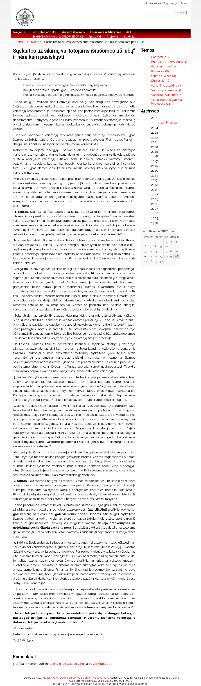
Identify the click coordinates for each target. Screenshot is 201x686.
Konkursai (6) (160, 71)
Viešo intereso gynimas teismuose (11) (167, 101)
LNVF (20, 42)
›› (173, 231)
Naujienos (34, 42)
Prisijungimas (153, 3)
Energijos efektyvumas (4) (169, 61)
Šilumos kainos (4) (163, 76)
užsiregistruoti (102, 663)
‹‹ (144, 231)
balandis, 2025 (167, 122)
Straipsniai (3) (160, 80)
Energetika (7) (160, 57)
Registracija (170, 3)
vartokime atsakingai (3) (167, 85)
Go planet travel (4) (164, 66)
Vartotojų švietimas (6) (166, 95)
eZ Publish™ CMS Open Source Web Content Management (73, 677)
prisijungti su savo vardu (69, 663)
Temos (184, 3)
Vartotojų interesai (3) (166, 90)
